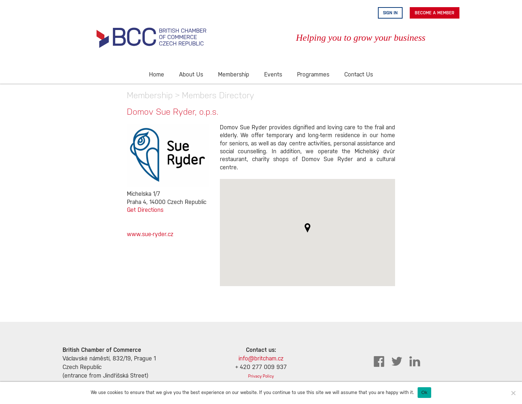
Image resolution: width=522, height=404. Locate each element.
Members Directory (218, 95)
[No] (513, 392)
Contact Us (358, 75)
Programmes (313, 75)
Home (156, 75)
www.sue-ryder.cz (150, 234)
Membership (233, 75)
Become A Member (434, 12)
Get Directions (145, 210)
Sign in (390, 12)
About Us (191, 75)
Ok (424, 392)
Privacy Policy (261, 376)
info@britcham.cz (261, 358)
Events (273, 75)
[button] (307, 228)
